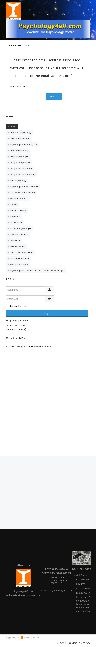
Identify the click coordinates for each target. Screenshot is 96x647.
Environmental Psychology (22, 192)
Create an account (16, 329)
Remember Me (18, 305)
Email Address (18, 86)
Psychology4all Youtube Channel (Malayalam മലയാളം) (37, 270)
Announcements (17, 246)
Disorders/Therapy (19, 150)
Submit (54, 96)
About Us (23, 565)
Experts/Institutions (19, 234)
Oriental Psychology (19, 138)
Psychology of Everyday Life (24, 144)
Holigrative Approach (20, 162)
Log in (47, 313)
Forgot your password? (17, 320)
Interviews (15, 216)
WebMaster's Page (19, 264)
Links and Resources (19, 258)
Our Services (16, 222)
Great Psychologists (19, 156)
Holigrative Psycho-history (22, 174)
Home (13, 126)
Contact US (15, 240)
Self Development (19, 198)
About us (61, 643)
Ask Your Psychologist (20, 228)
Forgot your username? (17, 325)
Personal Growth (18, 210)
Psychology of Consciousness (24, 186)
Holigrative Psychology (21, 168)
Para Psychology (18, 180)
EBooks (13, 204)
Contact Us (74, 643)
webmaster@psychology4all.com (56, 590)
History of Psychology (20, 132)
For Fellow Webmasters (21, 252)
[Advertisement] (47, 380)
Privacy (86, 643)
